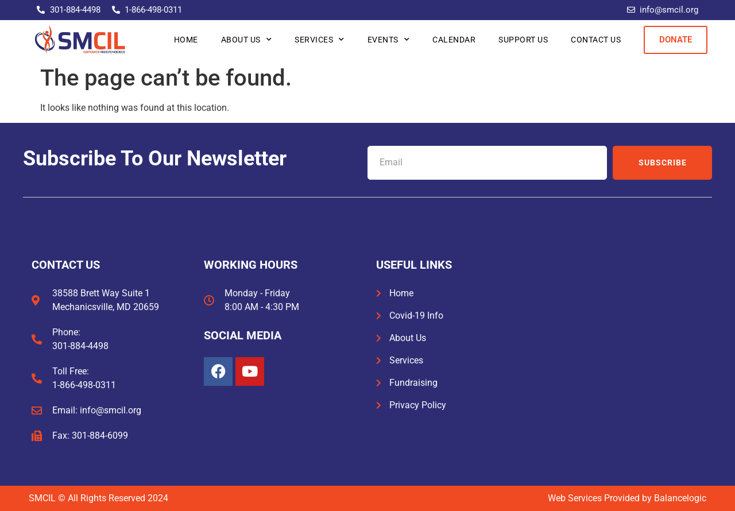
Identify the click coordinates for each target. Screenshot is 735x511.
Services (320, 39)
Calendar (453, 39)
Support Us (523, 39)
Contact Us (596, 39)
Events (389, 39)
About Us (246, 39)
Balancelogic (680, 498)
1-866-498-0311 (84, 385)
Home (186, 39)
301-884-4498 (80, 345)
